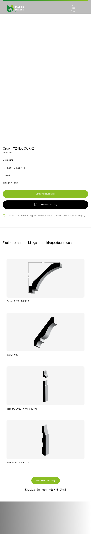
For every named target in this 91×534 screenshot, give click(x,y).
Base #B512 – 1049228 (18, 345)
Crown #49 (12, 237)
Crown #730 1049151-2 (18, 183)
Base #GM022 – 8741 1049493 (22, 291)
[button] (74, 8)
